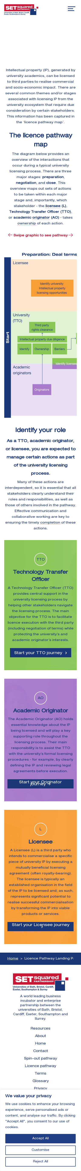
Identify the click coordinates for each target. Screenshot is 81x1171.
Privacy (40, 1089)
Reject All (40, 1161)
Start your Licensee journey (40, 925)
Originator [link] (44, 719)
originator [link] (41, 217)
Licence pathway (40, 1066)
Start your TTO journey (38, 653)
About (40, 1036)
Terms (40, 1074)
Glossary (41, 1081)
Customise (40, 1150)
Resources (40, 1029)
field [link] (68, 885)
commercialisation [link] (56, 902)
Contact (40, 1051)
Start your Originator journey (40, 783)
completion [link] (50, 522)
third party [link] (64, 623)
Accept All (40, 1138)
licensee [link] (52, 206)
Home (12, 958)
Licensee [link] (22, 850)
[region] (40, 1130)
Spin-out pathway (40, 1059)
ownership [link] (26, 223)
